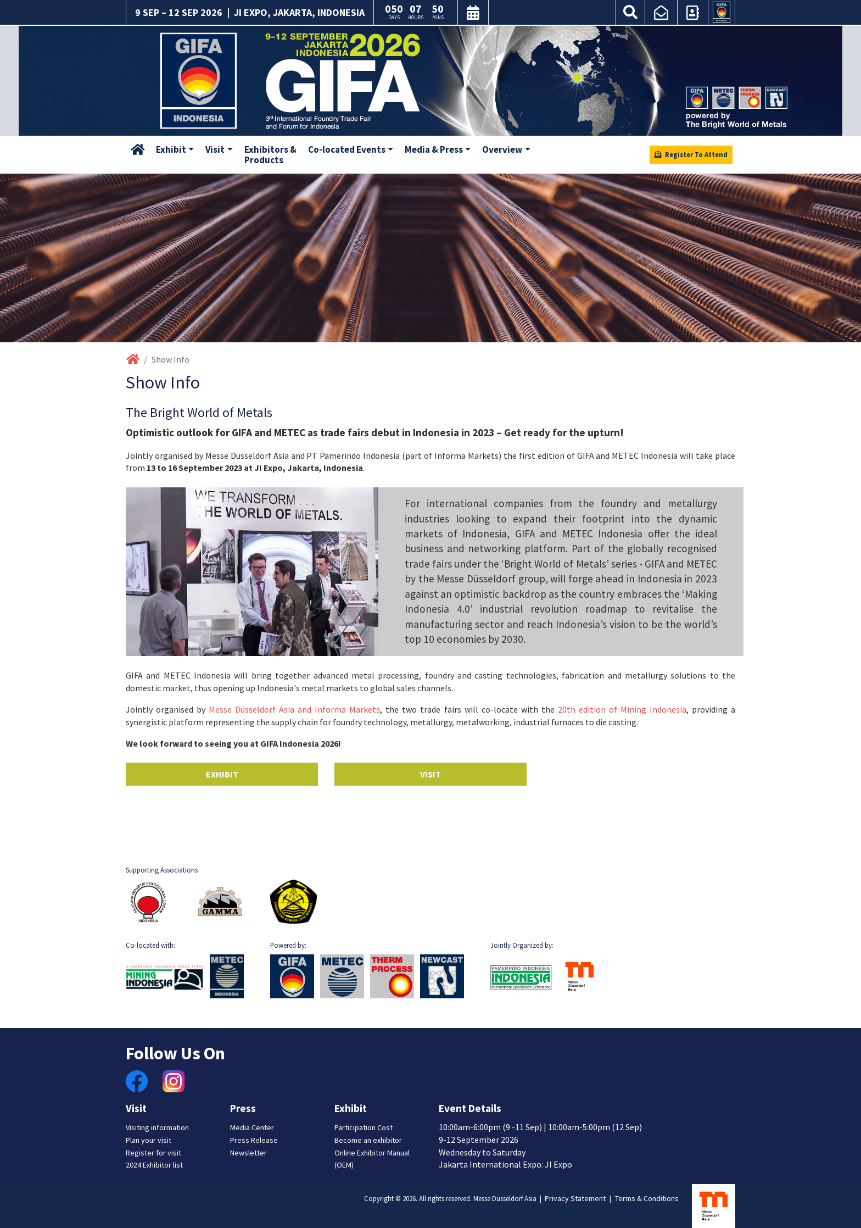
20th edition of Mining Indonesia (622, 709)
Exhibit (222, 774)
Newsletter (248, 1153)
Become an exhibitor (368, 1140)
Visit (430, 774)
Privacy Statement (575, 1198)
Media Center (252, 1127)
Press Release (254, 1140)
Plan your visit (148, 1140)
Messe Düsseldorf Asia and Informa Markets (294, 709)
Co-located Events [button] (346, 149)
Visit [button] (215, 149)
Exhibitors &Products (270, 154)
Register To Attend (691, 154)
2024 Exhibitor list (154, 1165)
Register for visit (153, 1153)
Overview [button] (502, 149)
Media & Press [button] (434, 149)
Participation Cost (363, 1127)
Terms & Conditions (647, 1198)
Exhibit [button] (171, 149)
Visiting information (157, 1127)
